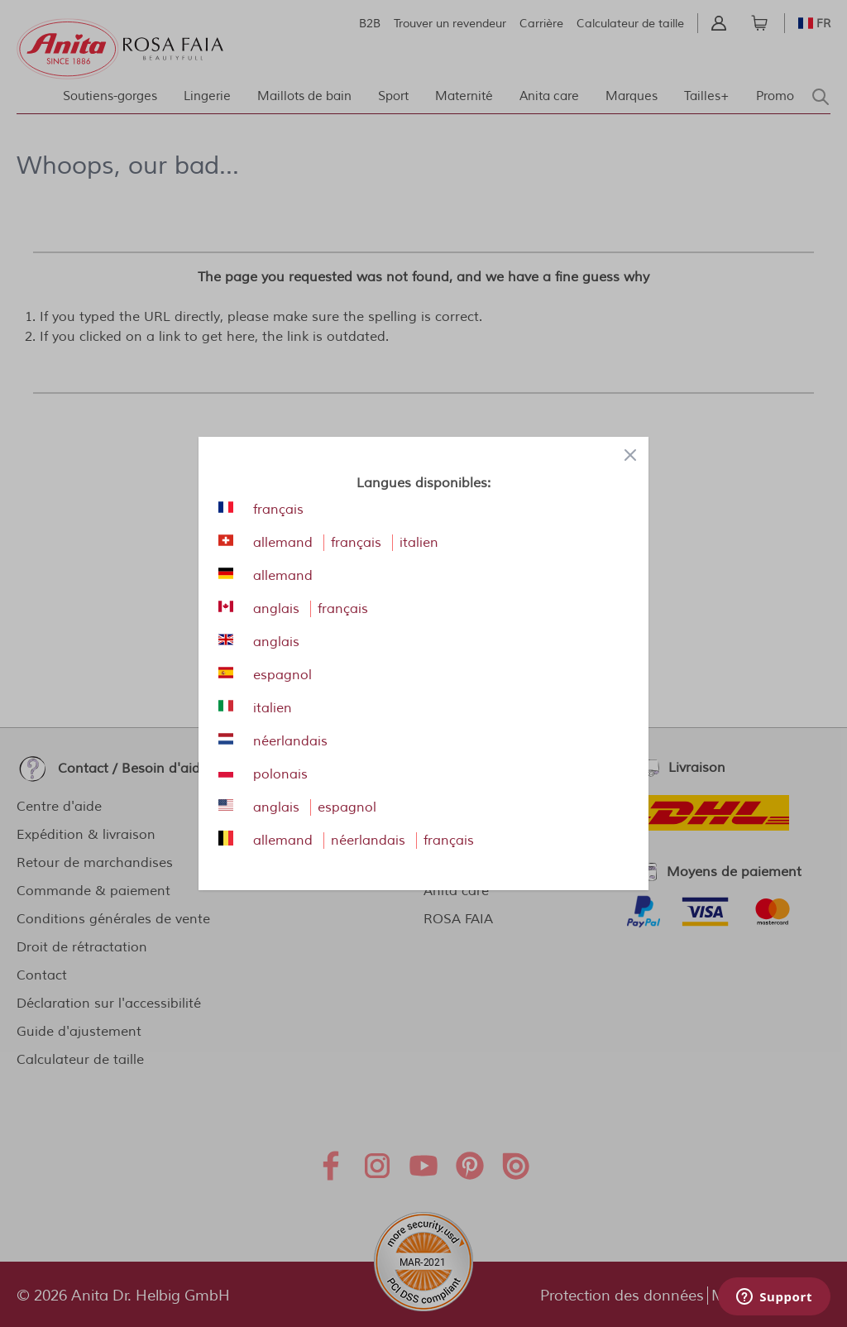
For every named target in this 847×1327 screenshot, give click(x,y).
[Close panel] (630, 455)
